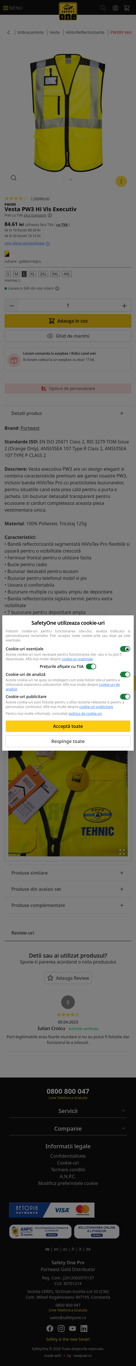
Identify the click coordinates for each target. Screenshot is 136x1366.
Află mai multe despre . (60, 659)
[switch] (125, 649)
